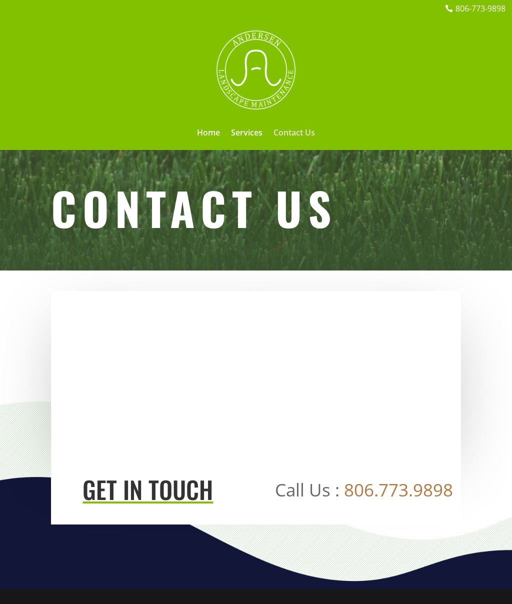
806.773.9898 (398, 490)
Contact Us (294, 133)
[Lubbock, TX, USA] (255, 371)
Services (246, 133)
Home (208, 133)
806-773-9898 (481, 8)
